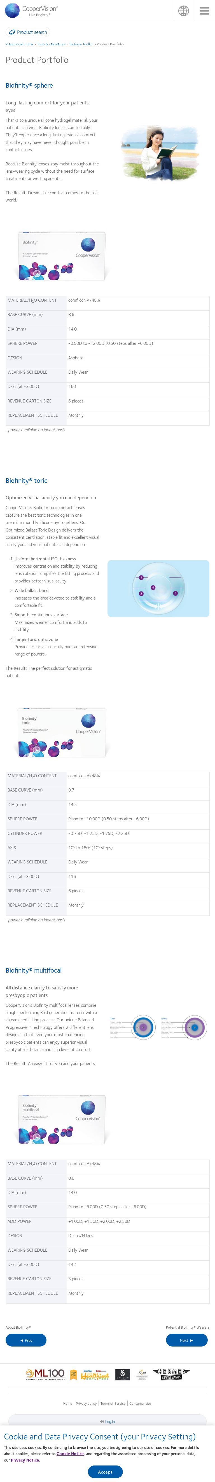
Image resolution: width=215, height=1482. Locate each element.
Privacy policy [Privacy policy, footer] (86, 1403)
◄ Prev (26, 1340)
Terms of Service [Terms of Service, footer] (113, 1403)
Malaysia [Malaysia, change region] (183, 10)
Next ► (187, 1340)
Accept (105, 1474)
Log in (107, 1421)
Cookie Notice (70, 1455)
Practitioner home (19, 44)
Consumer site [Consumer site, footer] (140, 1403)
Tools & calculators (51, 44)
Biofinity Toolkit (81, 44)
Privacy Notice (25, 1462)
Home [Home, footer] (67, 1403)
